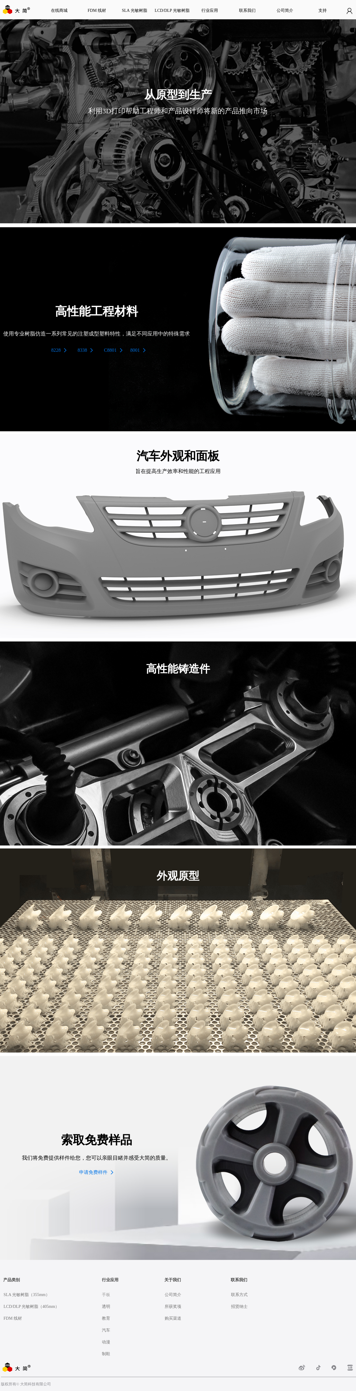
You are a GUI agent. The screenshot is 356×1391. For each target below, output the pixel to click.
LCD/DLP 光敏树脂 (172, 10)
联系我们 (247, 10)
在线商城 (59, 10)
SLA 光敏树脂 (134, 10)
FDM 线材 (97, 10)
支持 (322, 10)
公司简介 (285, 10)
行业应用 (209, 10)
